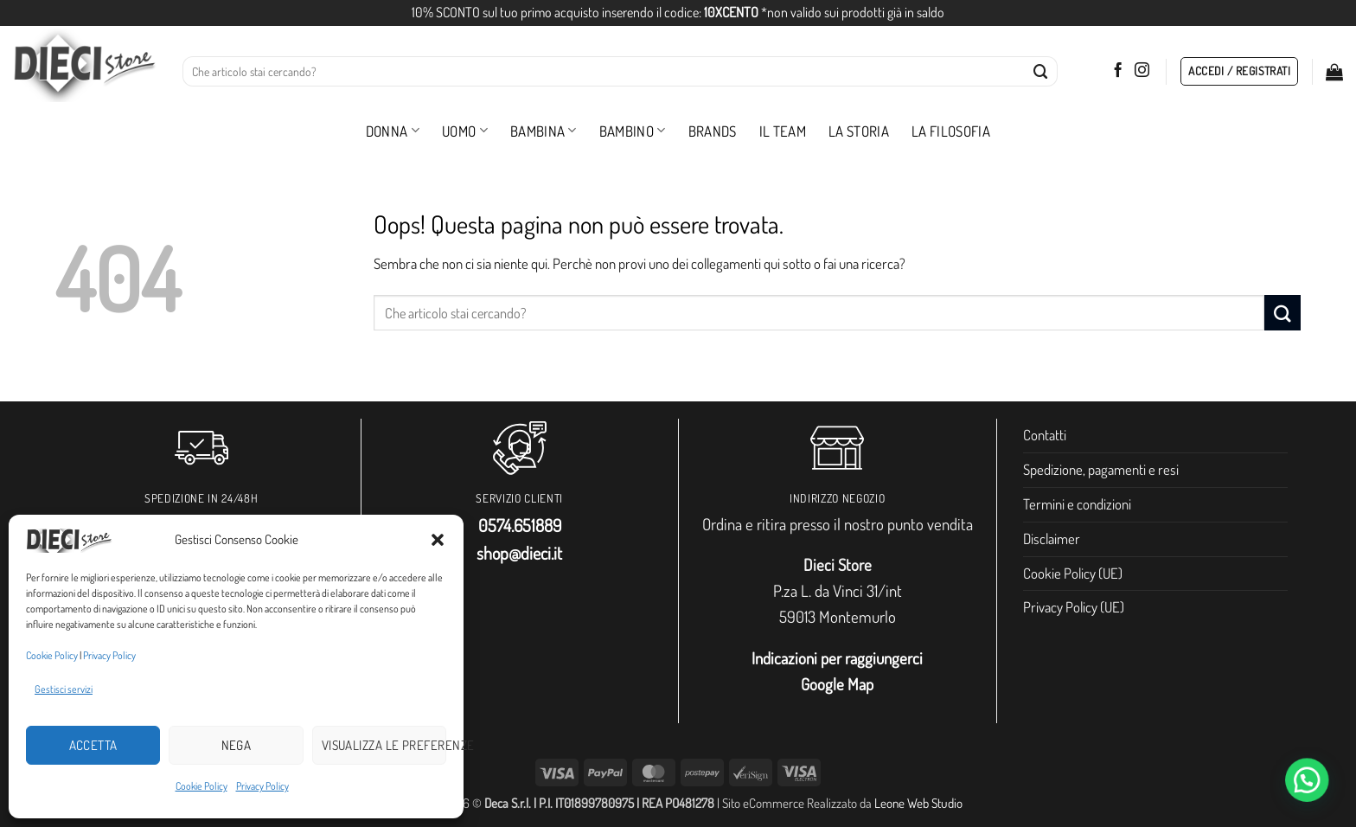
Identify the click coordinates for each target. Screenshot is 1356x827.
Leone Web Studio (918, 802)
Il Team (782, 131)
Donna (392, 131)
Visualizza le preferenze (384, 745)
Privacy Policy (109, 655)
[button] (437, 539)
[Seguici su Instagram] (1142, 71)
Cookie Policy (52, 655)
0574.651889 (519, 525)
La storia (858, 131)
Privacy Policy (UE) (1073, 607)
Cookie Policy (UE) (1073, 573)
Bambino (632, 131)
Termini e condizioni (1077, 504)
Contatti (1044, 435)
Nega (236, 745)
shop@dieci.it (519, 553)
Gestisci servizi (64, 689)
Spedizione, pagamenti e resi (1101, 469)
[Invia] (1041, 71)
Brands (712, 131)
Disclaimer (1051, 538)
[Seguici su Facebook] (1117, 71)
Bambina (543, 131)
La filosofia (950, 131)
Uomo (465, 131)
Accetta (93, 745)
